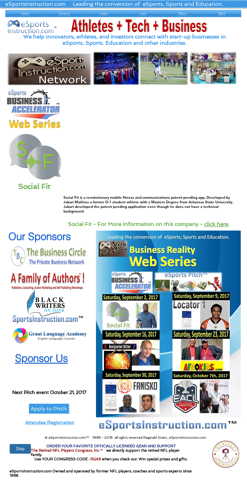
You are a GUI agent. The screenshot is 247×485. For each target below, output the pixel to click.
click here (216, 224)
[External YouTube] (152, 140)
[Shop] (20, 449)
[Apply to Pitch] (49, 409)
